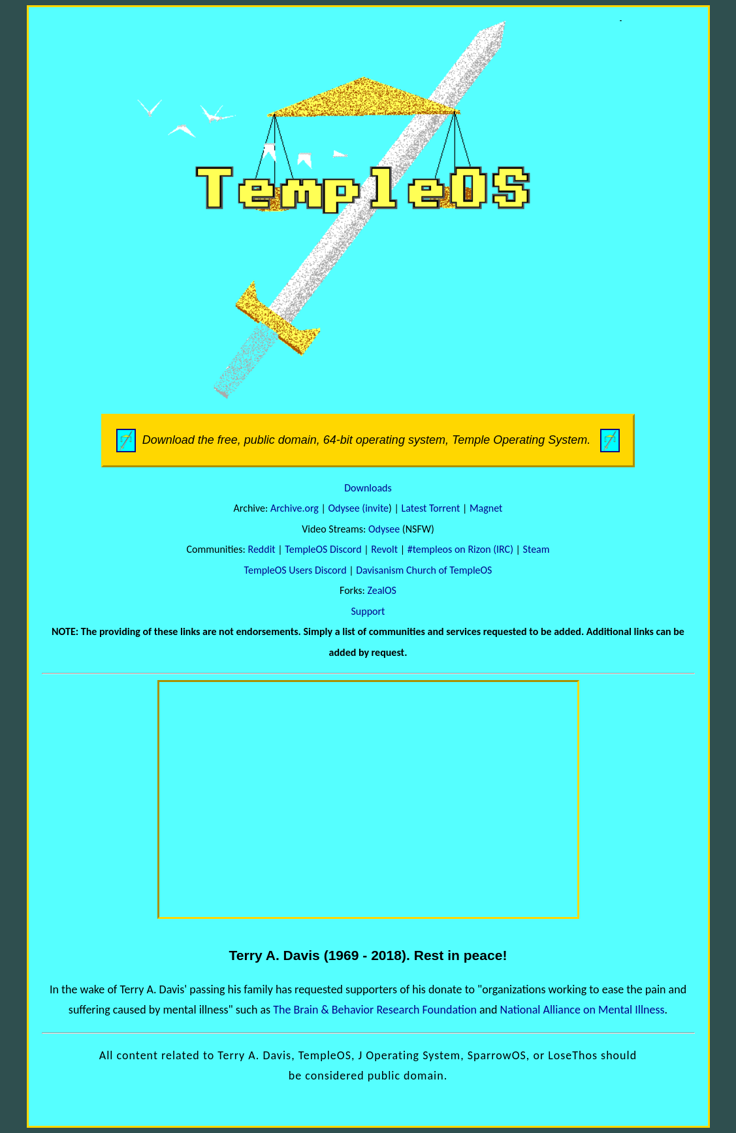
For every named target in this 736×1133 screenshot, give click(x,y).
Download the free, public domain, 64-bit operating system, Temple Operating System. (368, 440)
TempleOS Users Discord (296, 570)
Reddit (263, 549)
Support (368, 611)
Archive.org (295, 508)
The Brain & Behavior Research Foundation (375, 1009)
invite (377, 508)
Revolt (385, 549)
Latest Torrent (431, 508)
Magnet (486, 508)
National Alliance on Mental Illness (582, 1009)
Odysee (384, 529)
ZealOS (381, 590)
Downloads (368, 488)
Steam (536, 549)
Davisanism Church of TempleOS (424, 570)
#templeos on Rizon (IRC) (462, 549)
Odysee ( (346, 508)
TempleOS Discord (324, 549)
